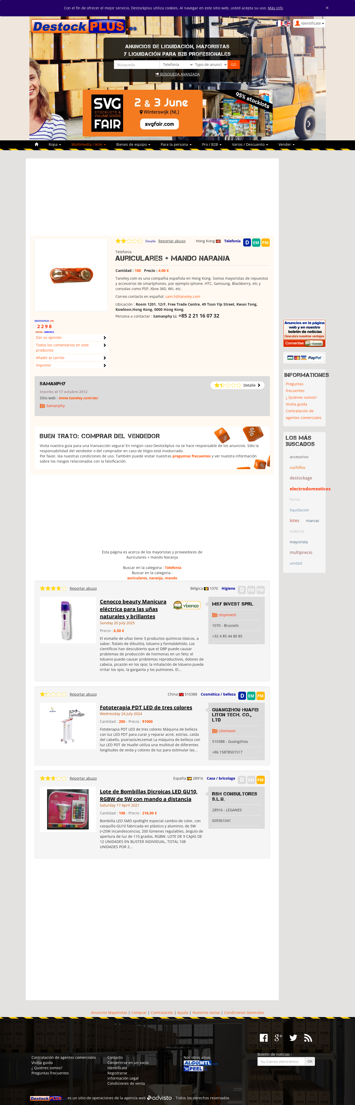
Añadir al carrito (50, 357)
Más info (275, 7)
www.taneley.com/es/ (78, 397)
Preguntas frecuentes (295, 387)
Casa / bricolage (221, 778)
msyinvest (227, 614)
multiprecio (301, 552)
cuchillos (297, 467)
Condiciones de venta (126, 1083)
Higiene (228, 588)
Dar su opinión (49, 337)
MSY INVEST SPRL (233, 604)
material (297, 531)
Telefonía (232, 240)
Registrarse (117, 1072)
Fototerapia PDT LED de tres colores (146, 707)
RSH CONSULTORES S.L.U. (234, 796)
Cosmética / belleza (218, 694)
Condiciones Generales (244, 1012)
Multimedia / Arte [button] (89, 144)
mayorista (299, 541)
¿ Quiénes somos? (301, 397)
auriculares (137, 577)
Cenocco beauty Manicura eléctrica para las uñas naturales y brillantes (133, 609)
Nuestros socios (206, 1012)
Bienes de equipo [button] (133, 144)
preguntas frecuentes (191, 456)
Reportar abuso (171, 240)
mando (171, 577)
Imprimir (43, 365)
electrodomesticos (310, 489)
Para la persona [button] (176, 144)
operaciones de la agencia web (119, 1097)
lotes (294, 520)
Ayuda (182, 1012)
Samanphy (53, 383)
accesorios (299, 456)
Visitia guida (296, 404)
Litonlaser (227, 730)
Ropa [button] (55, 144)
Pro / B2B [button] (212, 144)
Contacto (115, 1057)
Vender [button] (287, 144)
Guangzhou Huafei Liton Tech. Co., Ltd (235, 715)
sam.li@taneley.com (182, 296)
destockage (301, 478)
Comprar (139, 1012)
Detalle (150, 241)
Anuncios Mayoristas (109, 1012)
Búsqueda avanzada (178, 74)
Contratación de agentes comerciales (303, 414)
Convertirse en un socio (128, 1062)
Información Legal (123, 1078)
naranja (156, 577)
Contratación (162, 1012)
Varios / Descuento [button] (250, 144)
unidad (296, 563)
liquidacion (299, 509)
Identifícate (117, 1067)
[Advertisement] (152, 199)
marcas (312, 520)
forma (295, 499)
